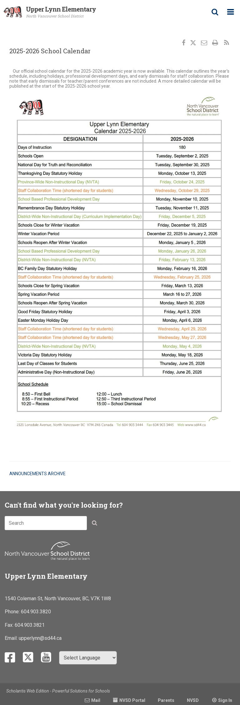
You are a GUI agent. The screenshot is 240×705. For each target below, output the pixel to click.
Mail (95, 700)
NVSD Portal (132, 700)
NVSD (193, 700)
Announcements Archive (37, 473)
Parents (166, 700)
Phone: (13, 612)
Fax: (10, 625)
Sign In (225, 700)
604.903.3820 (36, 612)
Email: (12, 638)
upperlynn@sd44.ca (40, 638)
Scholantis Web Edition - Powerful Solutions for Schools (58, 690)
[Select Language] (88, 657)
